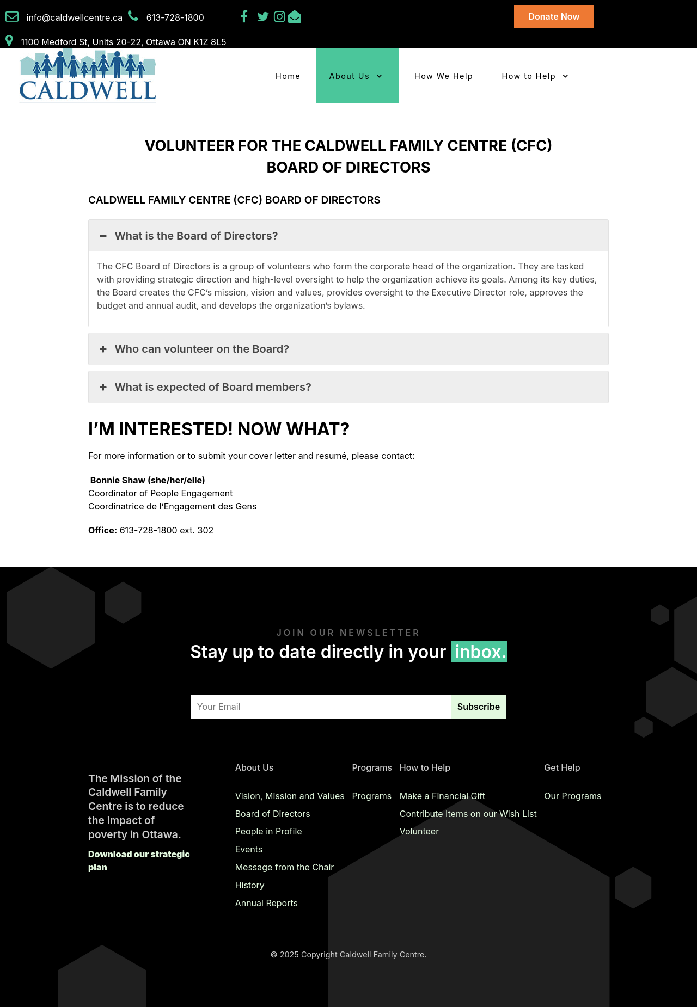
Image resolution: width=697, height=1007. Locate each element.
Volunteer (419, 831)
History (250, 885)
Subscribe (478, 706)
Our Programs (572, 795)
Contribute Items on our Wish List (468, 813)
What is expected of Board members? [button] (204, 387)
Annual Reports (266, 903)
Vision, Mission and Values (290, 795)
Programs (372, 795)
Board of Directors (272, 813)
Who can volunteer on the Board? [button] (193, 349)
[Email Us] (294, 18)
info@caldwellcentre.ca (75, 17)
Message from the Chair (284, 867)
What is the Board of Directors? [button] (187, 235)
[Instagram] (281, 18)
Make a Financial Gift (442, 795)
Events (249, 849)
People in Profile (268, 831)
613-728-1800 (175, 17)
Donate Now (553, 16)
